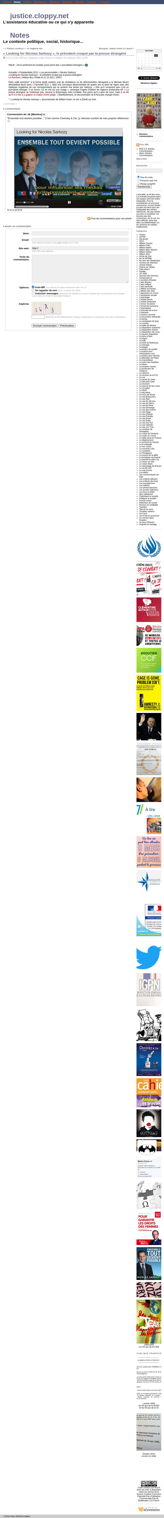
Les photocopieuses (148, 487)
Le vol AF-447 (145, 468)
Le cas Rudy (145, 420)
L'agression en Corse (148, 293)
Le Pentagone (145, 453)
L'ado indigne (145, 284)
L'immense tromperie (148, 306)
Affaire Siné (144, 254)
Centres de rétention (148, 263)
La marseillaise (146, 360)
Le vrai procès (145, 470)
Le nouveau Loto (146, 449)
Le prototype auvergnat (149, 457)
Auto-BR (38, 292)
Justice (7, 2)
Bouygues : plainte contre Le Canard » (116, 48)
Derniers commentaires (146, 135)
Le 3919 (143, 390)
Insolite (41, 58)
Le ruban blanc (146, 464)
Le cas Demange (147, 407)
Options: (24, 293)
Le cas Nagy (145, 412)
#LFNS (85, 58)
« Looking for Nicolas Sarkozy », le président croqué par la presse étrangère (64, 53)
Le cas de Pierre (146, 403)
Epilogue (67, 2)
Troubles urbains (146, 511)
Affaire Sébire (145, 252)
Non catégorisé (69, 58)
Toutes (142, 235)
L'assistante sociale (148, 295)
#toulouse (143, 239)
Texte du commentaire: (21, 258)
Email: (25, 240)
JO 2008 (143, 273)
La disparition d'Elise (148, 330)
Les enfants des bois (148, 481)
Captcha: (24, 309)
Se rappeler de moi (44, 295)
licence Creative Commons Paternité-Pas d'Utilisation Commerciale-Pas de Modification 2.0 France (149, 1497)
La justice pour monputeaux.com (147, 352)
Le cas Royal (145, 418)
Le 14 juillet (144, 388)
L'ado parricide (146, 286)
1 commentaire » (10, 104)
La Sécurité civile (147, 382)
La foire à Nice (145, 336)
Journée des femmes (148, 276)
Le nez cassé (145, 446)
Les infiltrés (144, 485)
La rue (142, 377)
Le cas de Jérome (147, 401)
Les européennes (147, 483)
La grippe (143, 347)
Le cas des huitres (147, 410)
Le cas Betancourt (147, 397)
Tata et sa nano (146, 509)
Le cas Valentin (146, 425)
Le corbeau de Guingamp (145, 430)
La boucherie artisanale (149, 317)
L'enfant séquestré (147, 302)
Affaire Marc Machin (148, 250)
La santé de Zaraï (147, 379)
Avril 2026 (149, 51)
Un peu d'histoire (146, 522)
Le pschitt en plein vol (149, 459)
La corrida (143, 323)
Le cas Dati (144, 399)
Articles (151, 149)
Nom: (26, 233)
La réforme (144, 373)
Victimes (91, 2)
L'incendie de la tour (148, 310)
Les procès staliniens (148, 490)
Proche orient (145, 500)
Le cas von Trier (146, 427)
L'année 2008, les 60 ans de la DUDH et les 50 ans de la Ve (148, 1403)
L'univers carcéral (147, 315)
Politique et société (147, 498)
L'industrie (143, 312)
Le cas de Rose (146, 405)
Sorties (27, 2)
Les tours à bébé (146, 492)
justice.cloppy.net (39, 16)
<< (139, 68)
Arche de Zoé (145, 256)
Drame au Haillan (147, 267)
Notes (17, 2)
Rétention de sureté (148, 503)
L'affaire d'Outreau (147, 289)
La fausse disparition (148, 334)
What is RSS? (141, 159)
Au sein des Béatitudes (149, 260)
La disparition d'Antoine (149, 327)
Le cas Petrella (146, 416)
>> (160, 68)
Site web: (24, 248)
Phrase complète (147, 184)
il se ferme (34, 89)
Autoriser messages (45, 298)
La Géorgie (144, 345)
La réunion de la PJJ (148, 375)
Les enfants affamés (148, 479)
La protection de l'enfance (146, 370)
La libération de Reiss (149, 358)
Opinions (54, 2)
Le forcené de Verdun (149, 442)
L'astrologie (144, 297)
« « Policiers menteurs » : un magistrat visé (22, 48)
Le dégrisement (146, 440)
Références (40, 2)
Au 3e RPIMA (145, 258)
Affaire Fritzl (144, 245)
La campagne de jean (149, 321)
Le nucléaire (144, 451)
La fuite (142, 340)
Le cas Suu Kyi (146, 423)
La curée (104, 2)
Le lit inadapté (145, 444)
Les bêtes (143, 472)
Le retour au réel (146, 462)
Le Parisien (14, 77)
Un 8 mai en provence (149, 516)
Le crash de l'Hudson (148, 433)
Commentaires (145, 151)
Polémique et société (148, 496)
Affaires (79, 2)
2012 (79, 58)
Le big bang (144, 392)
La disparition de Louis (149, 332)
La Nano (143, 364)
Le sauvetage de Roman (150, 466)
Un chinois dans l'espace (146, 519)
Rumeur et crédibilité (53, 58)
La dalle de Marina (147, 325)
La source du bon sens (149, 386)
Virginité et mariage (148, 524)
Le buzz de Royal (147, 395)
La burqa (143, 319)
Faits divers (144, 269)
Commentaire (15, 114)
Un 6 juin (143, 513)
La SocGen (144, 384)
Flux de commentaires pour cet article (109, 218)
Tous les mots (146, 177)
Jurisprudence (145, 278)
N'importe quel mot (148, 180)
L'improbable (145, 308)
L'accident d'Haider (147, 280)
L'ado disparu (145, 282)
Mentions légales (23, 1516)
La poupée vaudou (147, 366)
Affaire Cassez (145, 243)
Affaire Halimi (145, 247)
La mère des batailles (149, 362)
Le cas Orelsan (146, 414)
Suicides (143, 507)
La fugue (143, 338)
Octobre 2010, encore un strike (148, 1453)
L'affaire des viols (147, 291)
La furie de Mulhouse (148, 343)
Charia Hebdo (145, 265)
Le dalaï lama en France (150, 438)
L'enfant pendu (146, 299)
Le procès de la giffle (148, 455)
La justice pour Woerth (149, 356)
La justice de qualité (148, 349)
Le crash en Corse (147, 436)
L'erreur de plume (147, 304)
